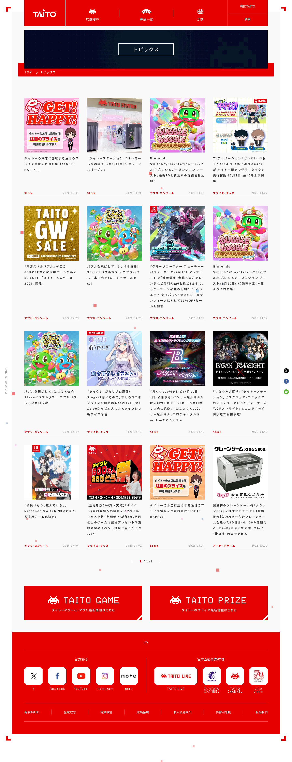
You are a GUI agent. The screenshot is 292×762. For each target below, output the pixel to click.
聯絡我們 (262, 712)
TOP (28, 72)
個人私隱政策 (182, 712)
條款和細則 (223, 712)
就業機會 (106, 712)
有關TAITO (247, 6)
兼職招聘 (143, 712)
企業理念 (70, 712)
